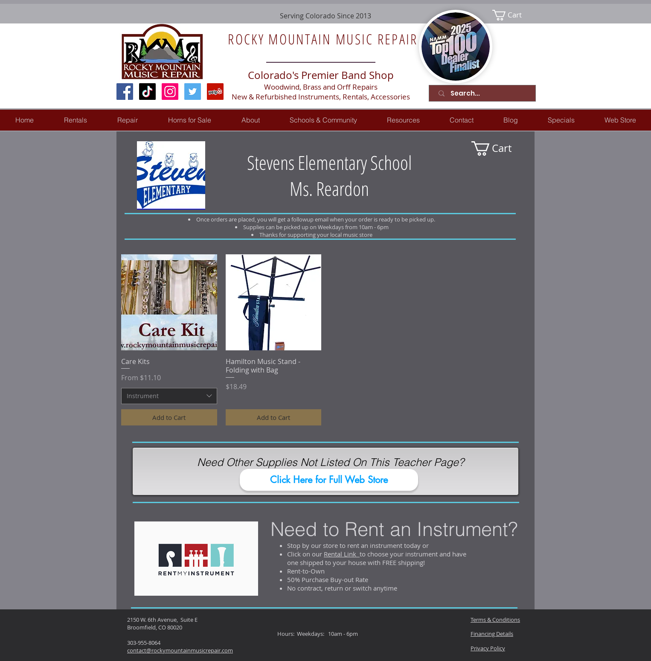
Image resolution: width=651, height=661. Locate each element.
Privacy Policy (488, 648)
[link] (512, 15)
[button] (127, 120)
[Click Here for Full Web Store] (329, 480)
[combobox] (169, 396)
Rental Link (342, 554)
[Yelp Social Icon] (215, 91)
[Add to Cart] (169, 417)
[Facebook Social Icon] (124, 91)
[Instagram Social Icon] (170, 91)
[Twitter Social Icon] (192, 91)
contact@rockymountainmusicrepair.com (180, 650)
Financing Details (492, 634)
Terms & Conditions (495, 619)
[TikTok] (147, 91)
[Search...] (483, 93)
